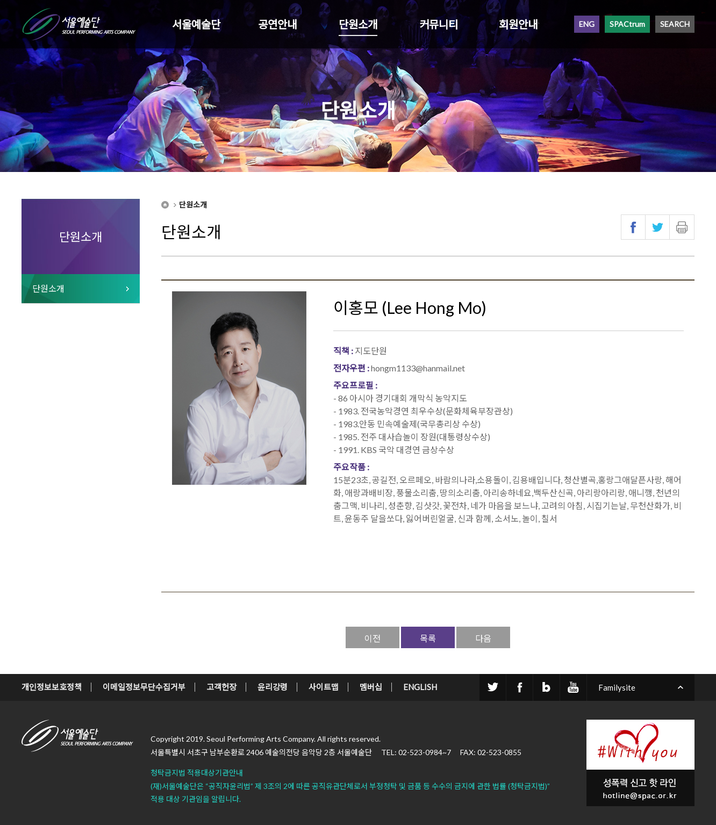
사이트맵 (324, 687)
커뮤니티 (438, 24)
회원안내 (518, 24)
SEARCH (675, 23)
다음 (483, 638)
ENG (587, 23)
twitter (492, 687)
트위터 (658, 227)
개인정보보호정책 (52, 687)
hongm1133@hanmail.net (418, 368)
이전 (372, 638)
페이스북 (633, 227)
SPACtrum (627, 23)
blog (546, 687)
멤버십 (371, 687)
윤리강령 (272, 687)
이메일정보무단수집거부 (144, 687)
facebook (519, 687)
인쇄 (682, 227)
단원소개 (358, 24)
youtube (573, 687)
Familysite (616, 687)
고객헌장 (221, 687)
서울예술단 (196, 24)
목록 (428, 638)
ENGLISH (420, 687)
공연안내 (277, 24)
